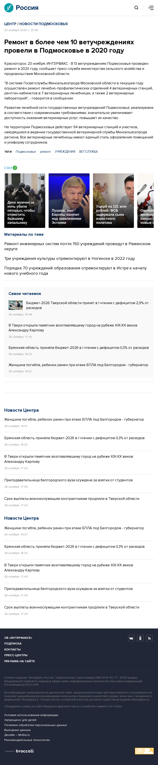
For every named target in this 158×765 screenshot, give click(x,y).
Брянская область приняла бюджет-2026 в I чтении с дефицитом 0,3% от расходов (79, 347)
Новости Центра (21, 410)
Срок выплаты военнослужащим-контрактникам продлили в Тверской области (71, 498)
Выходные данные (17, 730)
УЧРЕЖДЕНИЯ (65, 152)
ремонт (45, 152)
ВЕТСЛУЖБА (88, 152)
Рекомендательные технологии (27, 740)
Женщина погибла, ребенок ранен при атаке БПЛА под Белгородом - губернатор (78, 365)
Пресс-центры (16, 655)
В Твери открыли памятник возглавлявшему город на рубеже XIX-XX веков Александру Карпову (73, 328)
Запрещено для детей (20, 720)
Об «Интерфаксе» (18, 638)
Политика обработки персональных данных (35, 725)
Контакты (12, 649)
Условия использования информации (31, 715)
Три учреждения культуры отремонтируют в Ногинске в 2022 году (69, 258)
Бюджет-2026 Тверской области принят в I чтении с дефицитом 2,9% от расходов (79, 305)
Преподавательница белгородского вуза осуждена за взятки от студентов (68, 480)
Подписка (13, 643)
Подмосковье (26, 152)
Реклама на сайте (19, 661)
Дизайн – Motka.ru (17, 735)
